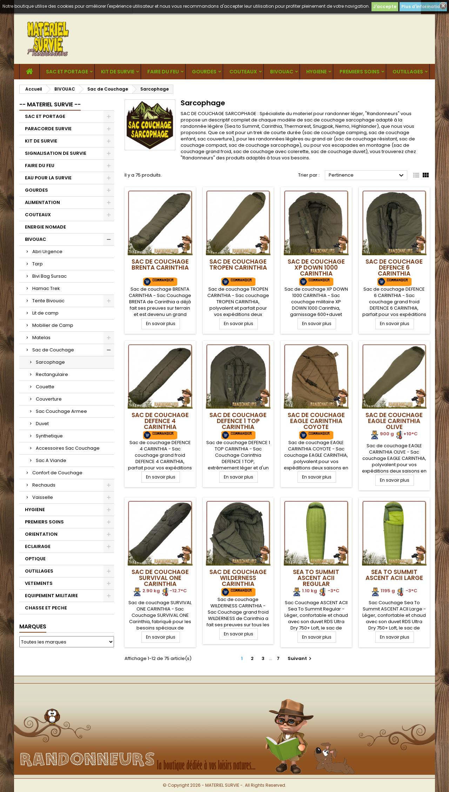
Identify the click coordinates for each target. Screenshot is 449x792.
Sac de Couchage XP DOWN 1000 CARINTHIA (316, 267)
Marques (32, 626)
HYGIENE (316, 71)
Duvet (42, 423)
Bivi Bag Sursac (49, 276)
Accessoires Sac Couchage (68, 448)
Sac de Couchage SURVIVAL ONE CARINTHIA (160, 578)
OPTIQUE (35, 558)
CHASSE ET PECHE (46, 608)
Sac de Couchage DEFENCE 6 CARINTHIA (394, 267)
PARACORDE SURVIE (48, 128)
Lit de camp (45, 313)
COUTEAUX (243, 71)
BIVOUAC (281, 71)
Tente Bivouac (48, 300)
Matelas (41, 337)
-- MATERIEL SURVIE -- (50, 104)
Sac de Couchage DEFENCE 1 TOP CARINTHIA (238, 421)
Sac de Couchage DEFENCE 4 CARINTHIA (160, 421)
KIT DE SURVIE (117, 71)
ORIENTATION (41, 534)
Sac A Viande (51, 460)
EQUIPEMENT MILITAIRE (51, 595)
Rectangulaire (52, 374)
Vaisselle (42, 497)
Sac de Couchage (53, 349)
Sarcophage (50, 362)
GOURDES (204, 71)
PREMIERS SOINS (360, 71)
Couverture (49, 399)
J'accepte (384, 6)
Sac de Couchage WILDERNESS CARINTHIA (238, 578)
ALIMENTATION (42, 202)
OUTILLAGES (408, 71)
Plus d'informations (423, 6)
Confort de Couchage (57, 472)
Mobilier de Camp (52, 325)
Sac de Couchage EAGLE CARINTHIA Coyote (316, 421)
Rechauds (43, 485)
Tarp (37, 263)
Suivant (300, 658)
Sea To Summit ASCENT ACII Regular (316, 578)
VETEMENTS (39, 583)
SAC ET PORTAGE (67, 71)
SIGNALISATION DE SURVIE (55, 153)
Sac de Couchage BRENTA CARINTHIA (160, 264)
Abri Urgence (47, 251)
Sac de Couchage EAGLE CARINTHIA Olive (394, 421)
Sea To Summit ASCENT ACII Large (394, 575)
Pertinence (367, 175)
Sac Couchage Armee (61, 411)
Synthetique (49, 436)
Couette (45, 386)
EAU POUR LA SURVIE (48, 177)
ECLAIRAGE (38, 546)
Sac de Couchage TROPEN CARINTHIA (238, 264)
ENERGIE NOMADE (45, 227)
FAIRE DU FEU (163, 71)
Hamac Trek (46, 288)
